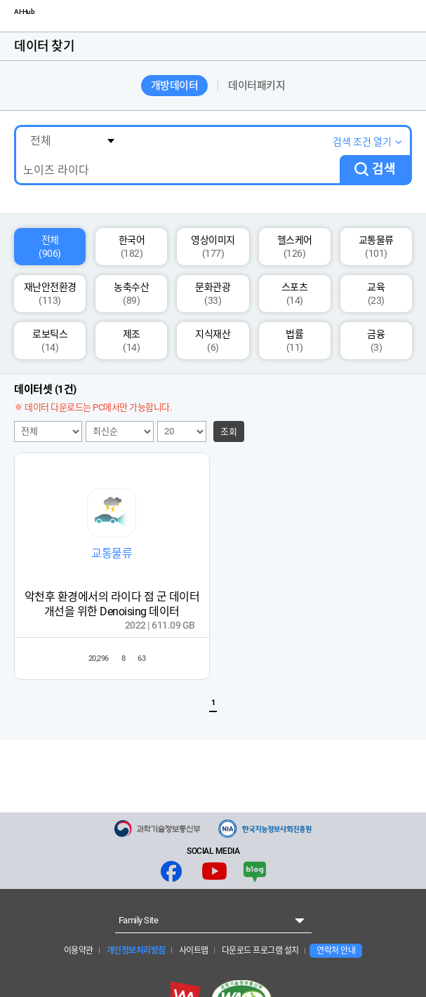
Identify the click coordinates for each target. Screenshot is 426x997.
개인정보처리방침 (135, 951)
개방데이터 (175, 85)
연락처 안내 (336, 951)
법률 (294, 340)
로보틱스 (49, 340)
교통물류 (376, 246)
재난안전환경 (50, 293)
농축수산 (131, 293)
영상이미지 (213, 246)
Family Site (139, 920)
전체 (50, 246)
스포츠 (294, 293)
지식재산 (212, 340)
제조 (131, 340)
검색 (384, 168)
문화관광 (212, 293)
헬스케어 (294, 246)
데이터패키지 (256, 85)
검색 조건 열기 (362, 141)
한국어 (132, 246)
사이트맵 (192, 951)
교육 (376, 293)
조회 (228, 432)
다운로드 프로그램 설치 (259, 951)
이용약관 (78, 951)
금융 (376, 340)
